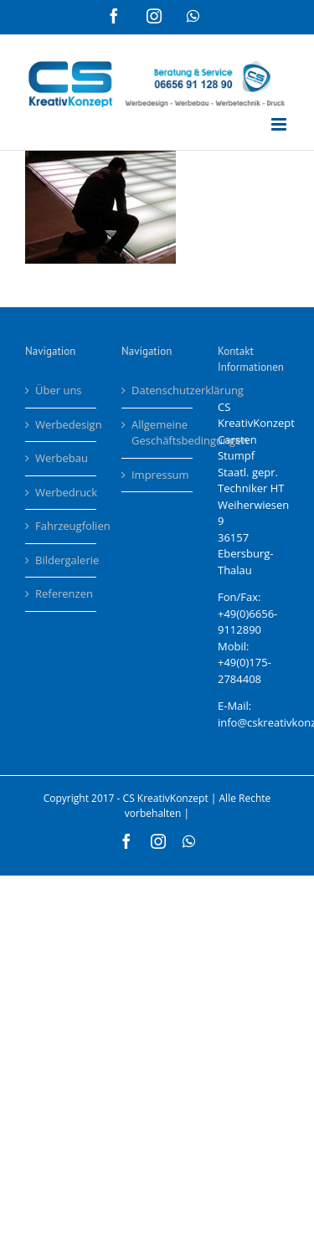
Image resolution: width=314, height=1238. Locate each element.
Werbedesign (61, 424)
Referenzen (61, 593)
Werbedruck (61, 492)
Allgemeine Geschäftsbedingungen (157, 433)
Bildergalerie (61, 560)
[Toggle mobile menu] (280, 124)
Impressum (157, 474)
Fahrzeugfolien (61, 525)
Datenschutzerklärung (157, 390)
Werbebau (61, 457)
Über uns (58, 390)
